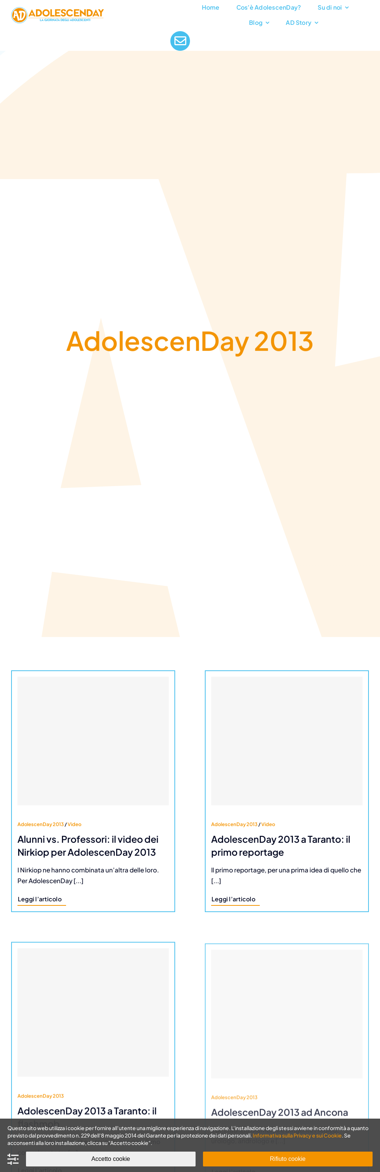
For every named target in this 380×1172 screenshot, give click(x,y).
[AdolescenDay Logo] (57, 10)
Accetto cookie (110, 1159)
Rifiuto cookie (287, 1159)
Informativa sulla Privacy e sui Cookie (297, 1135)
